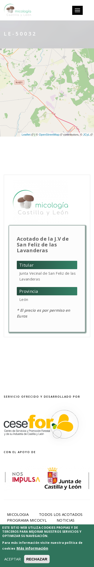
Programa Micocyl (27, 520)
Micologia (18, 514)
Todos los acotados (60, 514)
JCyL (88, 134)
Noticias (65, 520)
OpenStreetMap (50, 134)
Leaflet (27, 134)
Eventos (16, 525)
